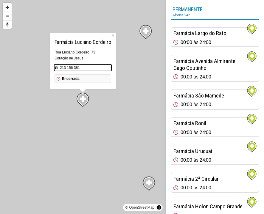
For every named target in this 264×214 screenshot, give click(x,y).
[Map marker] (149, 184)
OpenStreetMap (141, 207)
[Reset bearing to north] (7, 24)
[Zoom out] (7, 16)
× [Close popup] (113, 35)
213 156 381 (70, 68)
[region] (83, 107)
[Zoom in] (7, 7)
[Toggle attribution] (159, 207)
